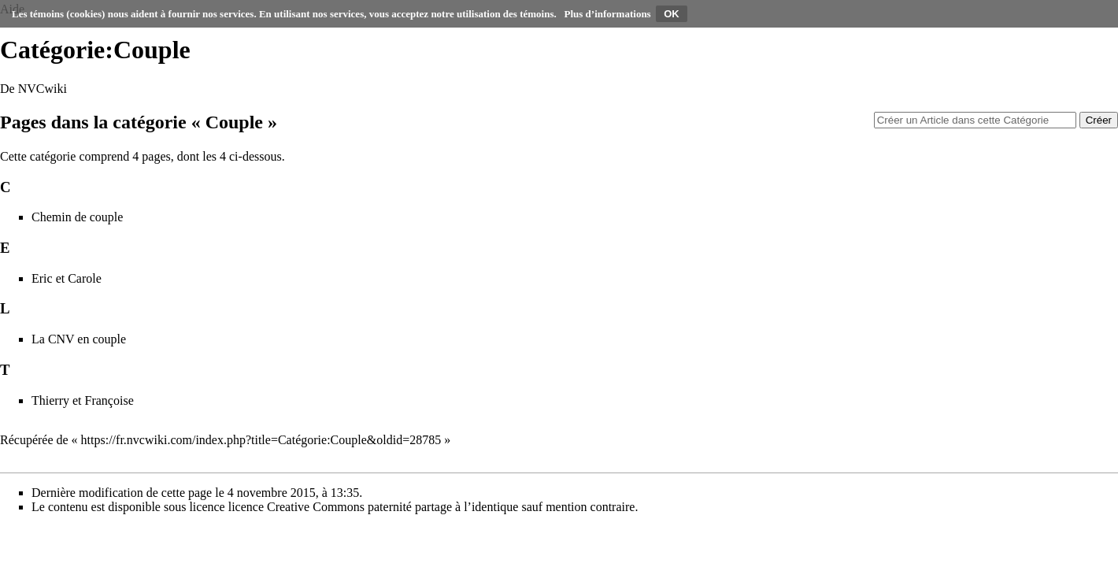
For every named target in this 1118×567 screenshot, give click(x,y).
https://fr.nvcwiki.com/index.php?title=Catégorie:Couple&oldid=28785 (261, 440)
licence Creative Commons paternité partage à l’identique (373, 506)
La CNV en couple (78, 339)
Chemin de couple (77, 217)
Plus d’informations (608, 14)
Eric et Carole (66, 278)
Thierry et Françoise (82, 400)
